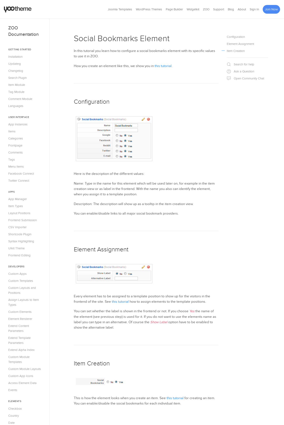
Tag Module (16, 92)
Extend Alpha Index (21, 350)
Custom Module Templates (19, 359)
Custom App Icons (20, 376)
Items (12, 131)
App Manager (17, 199)
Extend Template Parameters (19, 340)
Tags (11, 159)
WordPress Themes (149, 9)
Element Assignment (101, 249)
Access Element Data (22, 383)
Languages (15, 106)
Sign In (254, 9)
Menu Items (16, 166)
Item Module (16, 85)
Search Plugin (17, 78)
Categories (15, 138)
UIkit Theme (16, 248)
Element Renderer (20, 319)
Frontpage (15, 145)
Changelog (15, 71)
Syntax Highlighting (21, 241)
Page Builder (174, 9)
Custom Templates (20, 281)
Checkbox (15, 409)
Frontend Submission (22, 220)
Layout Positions (19, 213)
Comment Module (20, 99)
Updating (14, 64)
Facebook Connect (21, 173)
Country (13, 416)
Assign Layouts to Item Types (23, 302)
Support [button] (218, 9)
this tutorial (163, 66)
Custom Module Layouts (24, 369)
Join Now (271, 9)
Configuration (92, 102)
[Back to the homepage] (17, 9)
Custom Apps (17, 274)
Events (12, 390)
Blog (231, 9)
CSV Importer (17, 227)
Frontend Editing (19, 255)
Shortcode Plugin (19, 234)
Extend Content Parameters (18, 328)
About (242, 9)
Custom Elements (20, 312)
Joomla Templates (120, 9)
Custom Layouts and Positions (22, 290)
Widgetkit (193, 9)
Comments (15, 152)
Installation (15, 57)
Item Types (15, 206)
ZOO (206, 9)
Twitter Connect (18, 180)
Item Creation (92, 363)
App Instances (17, 124)
